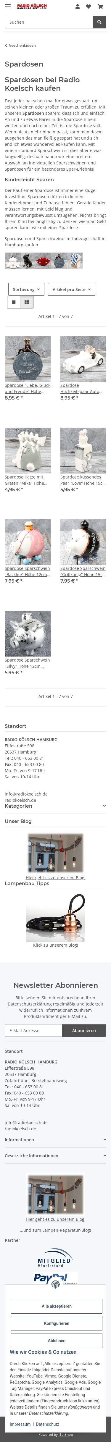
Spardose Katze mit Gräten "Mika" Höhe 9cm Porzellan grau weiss (24, 480)
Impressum (20, 1424)
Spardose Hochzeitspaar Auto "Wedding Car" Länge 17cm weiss (81, 388)
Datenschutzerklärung (30, 1004)
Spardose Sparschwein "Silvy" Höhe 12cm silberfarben (27, 663)
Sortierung (24, 289)
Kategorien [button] (18, 806)
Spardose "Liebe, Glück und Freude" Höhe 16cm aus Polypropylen (28, 388)
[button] (77, 6)
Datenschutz (47, 1424)
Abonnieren (84, 1030)
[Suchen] (99, 22)
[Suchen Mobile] (49, 22)
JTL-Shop (66, 1434)
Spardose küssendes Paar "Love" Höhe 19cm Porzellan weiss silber (83, 480)
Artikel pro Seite (69, 289)
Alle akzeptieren (57, 1306)
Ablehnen (56, 1340)
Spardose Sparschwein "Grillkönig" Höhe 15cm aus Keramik (83, 571)
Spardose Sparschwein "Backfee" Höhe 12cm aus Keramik (27, 571)
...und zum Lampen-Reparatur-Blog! (55, 1230)
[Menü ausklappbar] (8, 3)
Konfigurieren (56, 1323)
